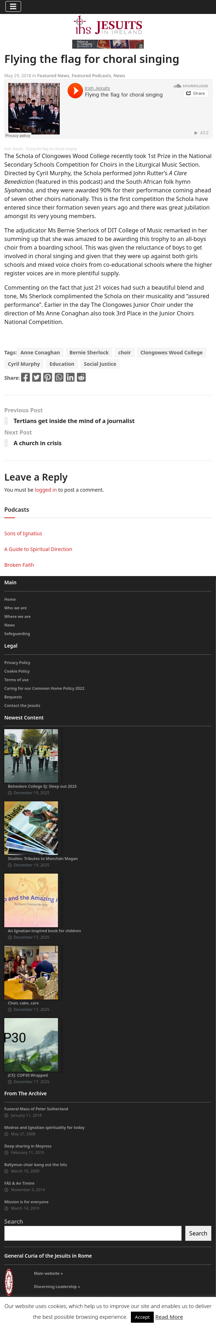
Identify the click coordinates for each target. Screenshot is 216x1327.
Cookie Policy (17, 671)
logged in (46, 489)
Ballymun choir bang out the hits (35, 1164)
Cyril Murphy (24, 363)
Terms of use (16, 679)
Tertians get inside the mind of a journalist (74, 421)
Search (13, 1221)
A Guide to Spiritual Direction (38, 549)
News (119, 76)
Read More (169, 1316)
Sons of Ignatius (23, 533)
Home (10, 599)
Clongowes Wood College (172, 352)
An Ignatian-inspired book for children (44, 930)
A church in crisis (38, 443)
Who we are (15, 607)
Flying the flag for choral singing (51, 149)
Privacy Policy (17, 662)
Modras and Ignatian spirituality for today (44, 1127)
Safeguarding (17, 633)
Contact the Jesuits (22, 705)
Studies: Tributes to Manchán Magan (43, 858)
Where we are (17, 616)
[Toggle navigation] (13, 6)
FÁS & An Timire (19, 1183)
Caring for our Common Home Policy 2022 (44, 688)
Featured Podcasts (91, 76)
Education (61, 363)
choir (124, 352)
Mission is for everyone (26, 1201)
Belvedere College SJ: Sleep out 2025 (42, 786)
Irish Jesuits (13, 149)
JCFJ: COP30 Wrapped (28, 1075)
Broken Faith (19, 564)
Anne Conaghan (40, 352)
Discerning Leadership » (57, 1286)
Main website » (48, 1273)
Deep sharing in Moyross (27, 1146)
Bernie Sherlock (88, 352)
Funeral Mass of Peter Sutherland (36, 1108)
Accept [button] (142, 1317)
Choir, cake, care (23, 1003)
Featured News (53, 76)
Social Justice (100, 363)
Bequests (13, 696)
